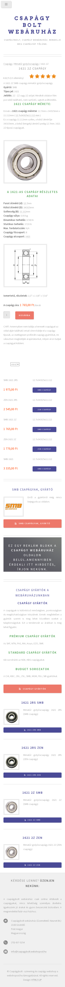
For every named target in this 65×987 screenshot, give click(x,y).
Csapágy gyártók (34, 688)
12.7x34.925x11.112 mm (27, 115)
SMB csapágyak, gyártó (32, 489)
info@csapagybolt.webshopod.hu (28, 951)
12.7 (26, 203)
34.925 (27, 207)
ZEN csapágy (44, 410)
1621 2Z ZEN (32, 838)
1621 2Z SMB (32, 793)
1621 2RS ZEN (32, 748)
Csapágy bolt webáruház (32, 25)
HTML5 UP (36, 979)
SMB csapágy (44, 390)
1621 (27, 236)
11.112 (23, 211)
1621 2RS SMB (32, 703)
